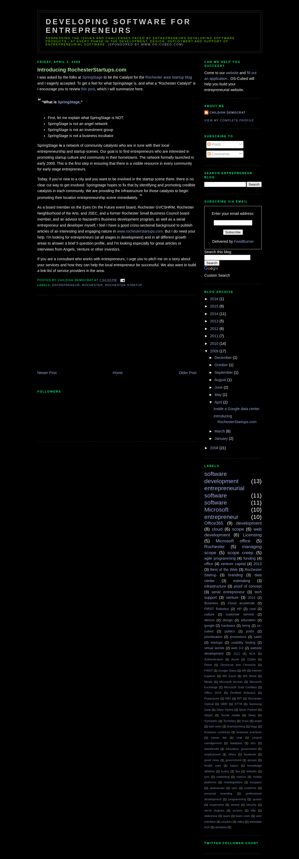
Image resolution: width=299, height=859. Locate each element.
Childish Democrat (228, 112)
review (235, 804)
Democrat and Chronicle (238, 664)
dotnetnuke (211, 748)
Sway (252, 715)
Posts (214, 144)
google (209, 625)
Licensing (252, 534)
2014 (214, 314)
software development (221, 477)
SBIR (224, 704)
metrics (241, 776)
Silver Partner (248, 709)
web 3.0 (237, 648)
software (215, 502)
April (218, 402)
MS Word (249, 676)
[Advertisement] (76, 333)
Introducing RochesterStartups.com (81, 70)
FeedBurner (244, 241)
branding (235, 575)
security (251, 804)
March (220, 431)
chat (239, 737)
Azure (235, 659)
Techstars (229, 720)
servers (238, 810)
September (224, 372)
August (220, 380)
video (240, 821)
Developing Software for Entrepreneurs (118, 25)
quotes (257, 799)
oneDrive (250, 788)
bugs (254, 726)
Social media (230, 715)
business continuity (217, 732)
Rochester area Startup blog (168, 77)
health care (212, 765)
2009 (214, 351)
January (221, 438)
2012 (214, 329)
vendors (226, 821)
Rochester (92, 285)
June (219, 387)
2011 (214, 336)
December (223, 358)
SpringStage (93, 77)
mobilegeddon (233, 782)
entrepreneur (66, 285)
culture (209, 614)
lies (238, 771)
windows (221, 827)
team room (243, 815)
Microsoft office (233, 540)
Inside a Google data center (237, 409)
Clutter (251, 659)
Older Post (187, 373)
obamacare (217, 788)
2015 (214, 306)
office (208, 564)
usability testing (243, 642)
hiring (246, 625)
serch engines (214, 810)
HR (244, 670)
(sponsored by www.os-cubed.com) (146, 44)
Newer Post (47, 373)
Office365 (213, 523)
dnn (253, 743)
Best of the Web (224, 569)
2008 (214, 448)
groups (252, 760)
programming (237, 799)
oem (234, 788)
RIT (239, 698)
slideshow (210, 815)
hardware (228, 625)
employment (212, 754)
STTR (238, 704)
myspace (256, 782)
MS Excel (229, 676)
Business (211, 603)
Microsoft (216, 509)
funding (249, 558)
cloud (217, 529)
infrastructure (215, 586)
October (221, 365)
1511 (236, 653)
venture (232, 597)
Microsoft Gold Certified (240, 687)
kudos (225, 771)
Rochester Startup (123, 285)
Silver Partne (225, 709)
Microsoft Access (231, 681)
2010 (214, 343)
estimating (241, 581)
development (249, 523)
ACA (252, 653)
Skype (208, 715)
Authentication (213, 659)
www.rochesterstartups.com (140, 231)
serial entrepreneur (228, 592)
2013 (214, 321)
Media (208, 681)
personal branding (218, 793)
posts (250, 631)
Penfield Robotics (242, 692)
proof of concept (248, 586)
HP (239, 609)
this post (88, 89)
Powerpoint (211, 698)
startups (217, 642)
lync (207, 776)
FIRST (208, 670)
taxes (226, 815)
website (233, 73)
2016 (214, 299)
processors (238, 637)
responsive (217, 804)
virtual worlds (214, 648)
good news (211, 760)
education (248, 620)
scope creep (241, 552)
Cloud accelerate (241, 603)
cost (252, 609)
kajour (234, 765)
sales (258, 637)
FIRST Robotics (216, 609)
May (218, 395)
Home (118, 373)
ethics (232, 754)
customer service (240, 614)
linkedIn (251, 771)
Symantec (211, 720)
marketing (223, 776)
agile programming (220, 558)
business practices (249, 732)
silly (253, 810)
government (233, 760)
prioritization (213, 637)
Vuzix (245, 720)
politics (230, 631)
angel (258, 720)
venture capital (233, 564)
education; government (241, 748)
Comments (218, 154)
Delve (208, 664)
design (228, 620)
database (236, 743)
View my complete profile (229, 120)
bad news (215, 726)
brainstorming (236, 726)
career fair (219, 737)
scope (238, 529)
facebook (250, 754)
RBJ (228, 698)
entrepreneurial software (224, 492)
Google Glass (227, 670)
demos (209, 620)
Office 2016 (212, 692)
